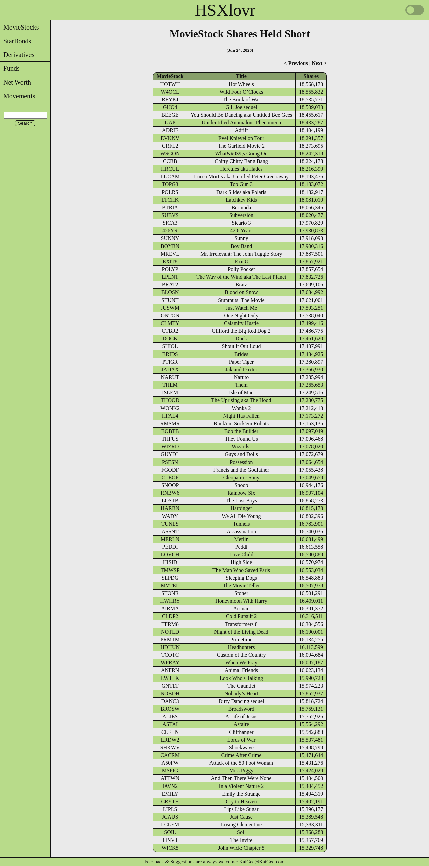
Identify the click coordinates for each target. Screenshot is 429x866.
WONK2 (170, 408)
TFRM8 (170, 624)
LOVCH (170, 554)
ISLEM (170, 392)
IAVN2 (170, 786)
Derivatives (17, 54)
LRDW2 (170, 740)
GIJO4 (170, 107)
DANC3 (170, 701)
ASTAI (170, 724)
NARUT (170, 377)
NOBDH (170, 693)
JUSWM (170, 308)
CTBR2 (170, 331)
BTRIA (170, 207)
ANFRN (170, 670)
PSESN (170, 462)
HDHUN (170, 647)
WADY (170, 516)
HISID (170, 562)
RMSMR (170, 423)
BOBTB (170, 431)
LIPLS (170, 809)
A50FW (170, 763)
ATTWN (170, 778)
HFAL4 (170, 416)
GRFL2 (170, 146)
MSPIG (170, 770)
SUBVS (170, 215)
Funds (10, 68)
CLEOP (170, 477)
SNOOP (170, 485)
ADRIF (170, 130)
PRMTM (170, 639)
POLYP (170, 269)
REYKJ (170, 99)
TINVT (170, 840)
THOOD (170, 400)
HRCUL (170, 169)
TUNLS (170, 524)
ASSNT (170, 531)
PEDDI (170, 547)
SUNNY (170, 238)
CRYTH (170, 801)
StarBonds (15, 41)
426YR (170, 230)
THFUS (170, 439)
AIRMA (170, 608)
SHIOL (170, 346)
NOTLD (170, 632)
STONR (170, 593)
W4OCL (170, 92)
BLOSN (170, 292)
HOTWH (170, 84)
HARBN (170, 508)
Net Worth (15, 82)
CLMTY (170, 323)
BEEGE (170, 115)
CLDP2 (170, 616)
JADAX (170, 369)
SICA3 (170, 223)
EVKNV (170, 138)
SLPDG (170, 578)
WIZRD (170, 446)
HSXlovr (225, 10)
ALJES (170, 716)
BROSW (170, 709)
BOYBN (170, 246)
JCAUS (170, 817)
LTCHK (170, 200)
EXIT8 (170, 261)
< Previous (296, 63)
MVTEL (170, 585)
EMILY (170, 794)
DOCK (169, 338)
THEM (169, 385)
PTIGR (170, 362)
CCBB (170, 161)
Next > (319, 63)
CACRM (170, 755)
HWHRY (170, 601)
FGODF (170, 470)
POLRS (170, 192)
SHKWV (170, 747)
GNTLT (170, 686)
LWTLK (170, 678)
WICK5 (170, 848)
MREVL (170, 254)
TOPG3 (170, 184)
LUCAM (170, 176)
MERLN (170, 539)
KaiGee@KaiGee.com (262, 861)
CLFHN (170, 732)
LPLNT (170, 277)
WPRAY (170, 662)
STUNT (170, 300)
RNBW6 (170, 493)
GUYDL (170, 454)
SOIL (170, 832)
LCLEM (170, 824)
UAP (170, 122)
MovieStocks (19, 27)
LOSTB (170, 500)
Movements (17, 96)
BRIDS (170, 354)
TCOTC (170, 655)
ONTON (170, 315)
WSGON (170, 153)
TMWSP (170, 570)
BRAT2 (170, 284)
